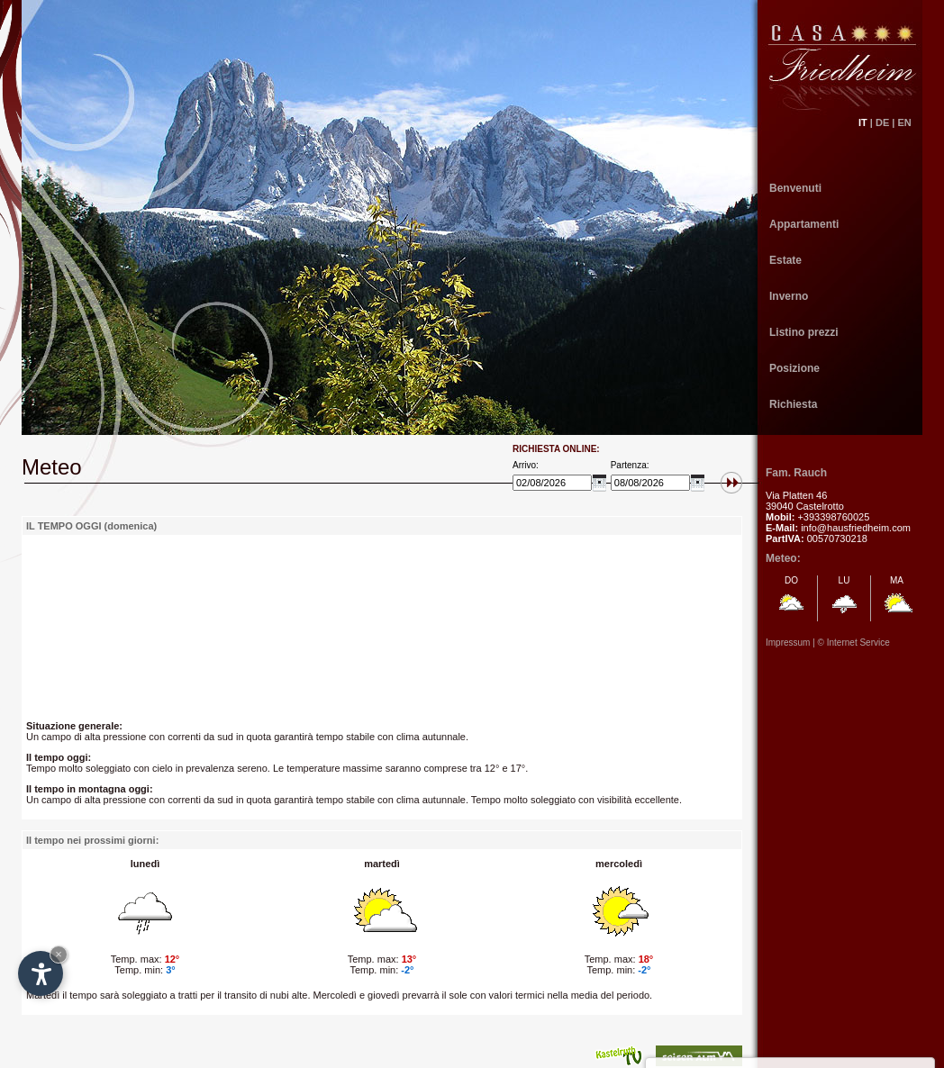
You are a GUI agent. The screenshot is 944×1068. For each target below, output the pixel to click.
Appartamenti (804, 224)
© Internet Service (854, 642)
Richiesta (793, 404)
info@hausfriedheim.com (856, 527)
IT (862, 122)
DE (882, 122)
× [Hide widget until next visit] (58, 954)
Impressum (788, 642)
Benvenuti (795, 188)
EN (909, 122)
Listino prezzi (804, 332)
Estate (785, 260)
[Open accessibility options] (40, 973)
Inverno (788, 296)
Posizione (794, 368)
